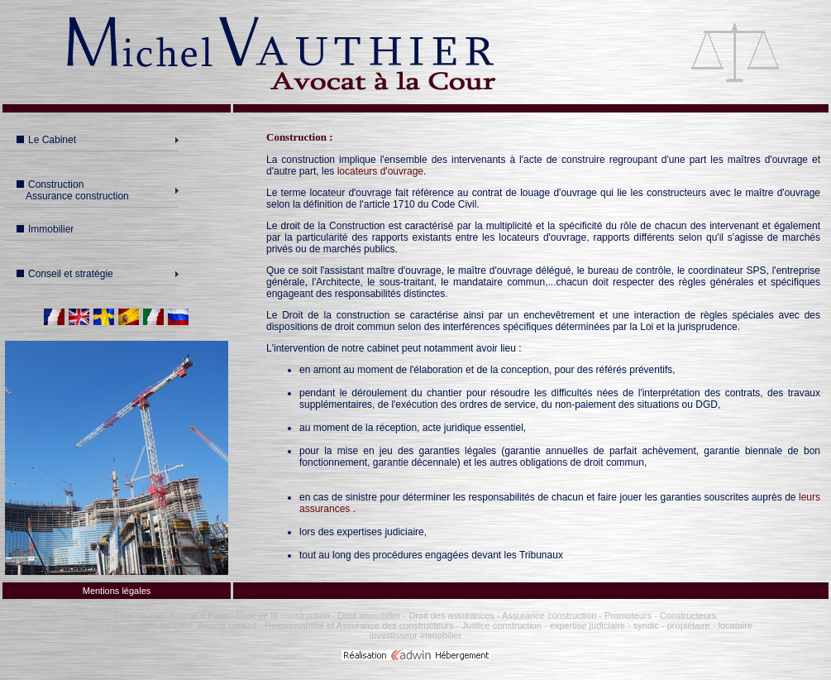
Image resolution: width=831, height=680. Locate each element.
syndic (646, 625)
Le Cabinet (46, 140)
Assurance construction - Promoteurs (576, 615)
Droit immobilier (368, 615)
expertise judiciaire (587, 625)
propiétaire (688, 625)
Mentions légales (117, 591)
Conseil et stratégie (65, 274)
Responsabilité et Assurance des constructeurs (359, 625)
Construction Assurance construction (70, 190)
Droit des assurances (452, 615)
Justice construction (501, 625)
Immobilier (45, 229)
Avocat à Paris (199, 615)
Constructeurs (688, 615)
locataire (736, 625)
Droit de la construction (283, 615)
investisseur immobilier (415, 635)
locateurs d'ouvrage (380, 171)
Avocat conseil (227, 625)
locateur (176, 625)
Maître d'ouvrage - (121, 625)
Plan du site (138, 615)
